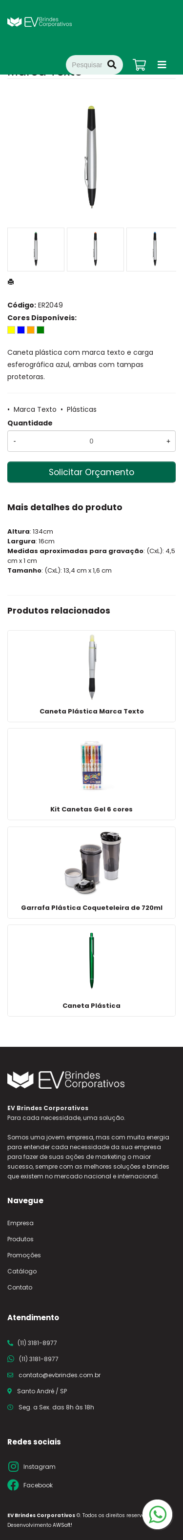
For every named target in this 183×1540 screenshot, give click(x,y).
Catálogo (22, 1271)
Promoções (24, 1255)
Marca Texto (35, 409)
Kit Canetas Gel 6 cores (91, 809)
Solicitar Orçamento (91, 472)
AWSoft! (62, 1525)
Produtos (20, 1239)
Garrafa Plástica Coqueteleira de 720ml (92, 907)
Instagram (39, 1467)
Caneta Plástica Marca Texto (92, 711)
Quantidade (30, 423)
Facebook (38, 1485)
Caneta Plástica (91, 1005)
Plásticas (82, 409)
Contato (19, 1287)
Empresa (20, 1223)
